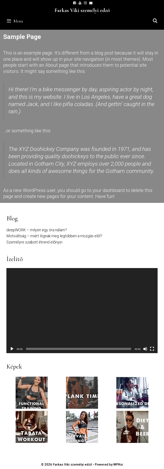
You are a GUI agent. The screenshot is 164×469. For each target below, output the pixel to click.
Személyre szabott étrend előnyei (34, 242)
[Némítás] (145, 349)
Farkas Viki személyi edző (82, 10)
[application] (82, 310)
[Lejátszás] (12, 349)
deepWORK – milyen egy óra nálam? (36, 230)
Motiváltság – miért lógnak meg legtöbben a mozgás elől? (54, 236)
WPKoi (118, 464)
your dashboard (108, 190)
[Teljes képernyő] (152, 349)
